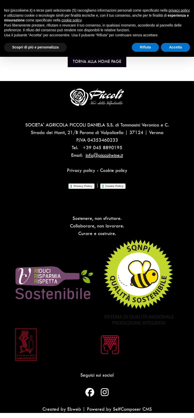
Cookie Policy (114, 186)
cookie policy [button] (71, 20)
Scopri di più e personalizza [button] (35, 47)
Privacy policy (81, 170)
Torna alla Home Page (97, 61)
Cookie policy (113, 170)
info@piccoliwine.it (104, 155)
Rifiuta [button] (145, 47)
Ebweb (74, 409)
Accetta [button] (175, 47)
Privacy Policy (83, 186)
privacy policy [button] (179, 10)
